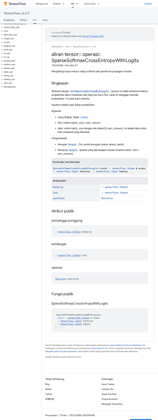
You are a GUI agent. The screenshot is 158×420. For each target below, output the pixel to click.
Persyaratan (51, 415)
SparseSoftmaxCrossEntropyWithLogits (75, 168)
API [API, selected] (72, 3)
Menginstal (42, 3)
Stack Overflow (109, 394)
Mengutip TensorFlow (112, 404)
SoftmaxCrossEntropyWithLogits (89, 91)
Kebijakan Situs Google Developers (61, 351)
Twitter (48, 394)
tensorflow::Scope (123, 168)
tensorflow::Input (67, 171)
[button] (20, 24)
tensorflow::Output (116, 187)
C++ (94, 46)
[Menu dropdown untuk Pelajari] (64, 3)
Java (44, 20)
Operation (107, 198)
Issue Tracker (108, 384)
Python (23, 20)
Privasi (63, 415)
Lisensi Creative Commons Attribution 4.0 (126, 345)
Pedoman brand (109, 399)
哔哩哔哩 (49, 399)
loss (55, 192)
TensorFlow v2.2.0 (16, 13)
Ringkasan (9, 20)
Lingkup (84, 117)
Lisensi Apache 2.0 (98, 348)
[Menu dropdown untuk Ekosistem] (99, 3)
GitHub (148, 3)
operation (59, 198)
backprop (58, 187)
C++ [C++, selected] (35, 20)
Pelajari (57, 3)
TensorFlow (57, 46)
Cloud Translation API (93, 36)
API (67, 46)
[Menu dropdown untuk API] (78, 3)
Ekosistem (90, 3)
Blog (47, 384)
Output (72, 144)
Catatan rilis (107, 389)
